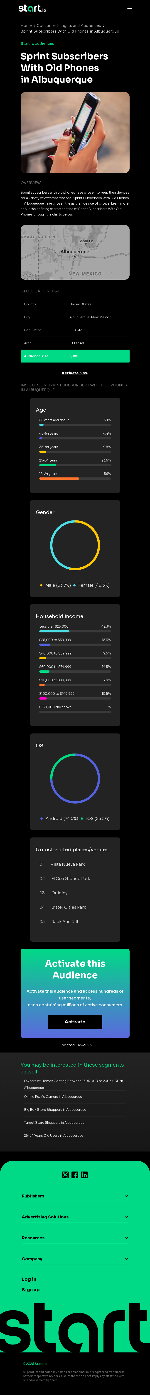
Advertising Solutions (45, 1217)
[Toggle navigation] (128, 8)
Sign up (31, 1290)
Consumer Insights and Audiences (69, 25)
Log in (29, 1279)
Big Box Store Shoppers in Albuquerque (55, 1110)
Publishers (33, 1196)
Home (26, 25)
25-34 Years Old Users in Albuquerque (53, 1136)
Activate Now (75, 373)
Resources (33, 1237)
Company (32, 1258)
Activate (75, 1022)
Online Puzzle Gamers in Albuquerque (53, 1097)
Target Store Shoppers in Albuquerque (54, 1123)
